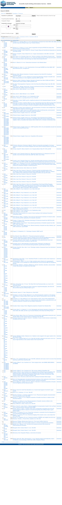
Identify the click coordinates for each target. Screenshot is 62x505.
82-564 (5, 428)
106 (4, 67)
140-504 (5, 280)
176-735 (5, 166)
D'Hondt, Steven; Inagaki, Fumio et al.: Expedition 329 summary (28, 136)
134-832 (5, 177)
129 (4, 381)
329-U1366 (6, 119)
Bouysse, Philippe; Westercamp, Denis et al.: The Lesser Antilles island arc (30, 421)
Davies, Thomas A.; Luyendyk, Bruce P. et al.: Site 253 (25, 97)
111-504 (5, 276)
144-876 (5, 254)
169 (4, 91)
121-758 (5, 285)
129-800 (5, 382)
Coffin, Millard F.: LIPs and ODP (20, 211)
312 (4, 158)
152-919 (5, 219)
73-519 (5, 42)
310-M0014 (6, 368)
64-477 (5, 150)
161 (4, 167)
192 (4, 295)
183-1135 (6, 206)
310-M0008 (6, 363)
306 (4, 292)
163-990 (5, 396)
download (59, 41)
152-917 (5, 75)
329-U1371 (6, 125)
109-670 (5, 404)
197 (4, 300)
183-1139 (6, 196)
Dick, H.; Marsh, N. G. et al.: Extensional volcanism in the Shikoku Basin (29, 62)
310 (4, 362)
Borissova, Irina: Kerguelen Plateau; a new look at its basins (27, 432)
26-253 (5, 98)
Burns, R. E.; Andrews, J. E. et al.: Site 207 (23, 392)
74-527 (5, 288)
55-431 (5, 227)
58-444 (5, 61)
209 (4, 389)
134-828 (5, 180)
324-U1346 (6, 81)
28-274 (5, 245)
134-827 (5, 182)
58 (4, 57)
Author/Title (15, 40)
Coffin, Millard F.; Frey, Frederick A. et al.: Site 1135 (25, 205)
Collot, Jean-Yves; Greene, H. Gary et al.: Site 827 (24, 181)
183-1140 (6, 79)
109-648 (5, 71)
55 (4, 100)
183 (4, 76)
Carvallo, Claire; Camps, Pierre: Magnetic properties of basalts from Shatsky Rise (32, 305)
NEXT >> (18, 38)
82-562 (5, 431)
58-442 (5, 58)
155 (4, 240)
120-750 (5, 435)
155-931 (5, 241)
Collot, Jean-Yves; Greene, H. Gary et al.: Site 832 (24, 176)
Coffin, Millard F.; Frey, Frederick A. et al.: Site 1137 (25, 200)
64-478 (5, 151)
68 (4, 338)
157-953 (5, 316)
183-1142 (6, 191)
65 (4, 84)
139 (4, 86)
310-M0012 (6, 366)
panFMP (42, 444)
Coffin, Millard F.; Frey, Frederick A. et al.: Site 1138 (25, 197)
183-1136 (6, 203)
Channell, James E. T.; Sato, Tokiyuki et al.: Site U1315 (25, 292)
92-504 (5, 273)
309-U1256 (6, 157)
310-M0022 (6, 369)
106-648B (6, 69)
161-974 (5, 169)
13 (4, 236)
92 (4, 272)
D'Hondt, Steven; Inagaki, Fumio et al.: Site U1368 (24, 112)
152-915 (5, 215)
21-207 (5, 393)
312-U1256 (6, 159)
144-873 (5, 250)
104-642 (5, 425)
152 (4, 74)
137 (4, 277)
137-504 (5, 278)
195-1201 (6, 146)
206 (4, 153)
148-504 (5, 282)
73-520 (5, 44)
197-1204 (6, 302)
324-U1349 (6, 82)
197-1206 (6, 304)
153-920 (5, 337)
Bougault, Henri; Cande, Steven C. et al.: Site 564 (24, 427)
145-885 (5, 51)
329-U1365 (6, 116)
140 (4, 279)
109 (4, 70)
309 (4, 155)
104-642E (6, 426)
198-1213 (6, 419)
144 (4, 247)
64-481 (5, 152)
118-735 (5, 164)
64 (4, 148)
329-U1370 (6, 124)
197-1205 (6, 303)
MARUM (28, 444)
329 (4, 112)
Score (2, 40)
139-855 (5, 94)
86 (4, 271)
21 (4, 392)
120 (4, 432)
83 (4, 269)
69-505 (5, 359)
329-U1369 (6, 123)
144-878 (5, 256)
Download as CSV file (24, 36)
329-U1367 (6, 121)
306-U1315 (6, 293)
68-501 (5, 339)
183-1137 (6, 77)
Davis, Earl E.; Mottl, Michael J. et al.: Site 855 (23, 93)
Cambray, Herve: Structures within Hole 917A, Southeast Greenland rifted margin (32, 376)
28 (4, 243)
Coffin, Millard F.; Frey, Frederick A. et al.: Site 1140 (25, 192)
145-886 (5, 52)
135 (4, 406)
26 (4, 97)
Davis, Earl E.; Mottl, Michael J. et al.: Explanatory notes (26, 96)
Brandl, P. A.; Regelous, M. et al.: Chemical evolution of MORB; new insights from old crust (34, 417)
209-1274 (6, 391)
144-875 (5, 252)
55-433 (5, 106)
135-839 (5, 407)
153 (4, 336)
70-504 (5, 268)
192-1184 (6, 296)
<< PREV (3, 38)
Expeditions (15, 13)
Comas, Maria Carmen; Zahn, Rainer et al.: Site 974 (25, 167)
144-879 (5, 257)
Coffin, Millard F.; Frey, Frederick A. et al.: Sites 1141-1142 (26, 188)
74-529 (5, 291)
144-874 (5, 251)
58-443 (5, 60)
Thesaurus (20, 13)
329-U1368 (6, 113)
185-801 (5, 388)
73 (4, 41)
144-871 (5, 248)
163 (4, 394)
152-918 (5, 217)
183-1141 (6, 190)
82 (4, 427)
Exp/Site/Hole (7, 40)
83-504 (5, 270)
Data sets (3, 13)
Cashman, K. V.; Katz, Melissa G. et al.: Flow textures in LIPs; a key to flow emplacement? (34, 298)
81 (4, 401)
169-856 (5, 92)
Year (11, 40)
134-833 (5, 175)
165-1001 (6, 221)
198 (4, 418)
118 (4, 56)
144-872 (5, 249)
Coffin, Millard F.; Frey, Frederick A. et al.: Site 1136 (25, 202)
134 (4, 170)
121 (4, 284)
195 (4, 145)
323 (4, 110)
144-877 (5, 255)
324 (4, 80)
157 (4, 315)
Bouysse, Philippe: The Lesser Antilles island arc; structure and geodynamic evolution (33, 422)
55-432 (5, 105)
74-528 (5, 289)
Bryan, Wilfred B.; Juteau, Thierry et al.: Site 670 (24, 403)
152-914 (5, 214)
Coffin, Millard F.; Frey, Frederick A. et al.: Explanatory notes (27, 210)
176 (4, 165)
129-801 (5, 384)
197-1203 (6, 301)
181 (4, 258)
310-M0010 (6, 364)
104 (4, 397)
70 (4, 267)
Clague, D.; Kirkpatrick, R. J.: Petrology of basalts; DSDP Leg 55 (28, 231)
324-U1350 (6, 308)
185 (4, 387)
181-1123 (6, 259)
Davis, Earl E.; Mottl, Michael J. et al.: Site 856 (23, 89)
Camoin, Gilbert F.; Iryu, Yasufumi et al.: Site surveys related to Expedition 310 (31, 370)
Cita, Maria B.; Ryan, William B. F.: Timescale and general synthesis (28, 236)
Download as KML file (33, 36)
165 (4, 220)
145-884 (5, 54)
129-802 (5, 385)
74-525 (5, 287)
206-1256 (6, 154)
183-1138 (6, 198)
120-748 (5, 433)
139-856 (5, 90)
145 (4, 50)
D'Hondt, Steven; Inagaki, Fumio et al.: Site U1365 (24, 115)
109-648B (6, 72)
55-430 (5, 103)
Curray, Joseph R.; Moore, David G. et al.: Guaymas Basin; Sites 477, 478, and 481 (32, 148)
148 (4, 281)
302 (4, 47)
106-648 (5, 68)
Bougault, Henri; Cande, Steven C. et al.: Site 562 (24, 430)
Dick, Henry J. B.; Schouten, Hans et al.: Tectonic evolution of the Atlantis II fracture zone (33, 56)
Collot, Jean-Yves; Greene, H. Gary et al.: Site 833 (24, 174)
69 (4, 264)
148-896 (5, 413)
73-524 (5, 46)
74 (4, 286)
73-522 (5, 45)
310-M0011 (6, 365)
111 (4, 274)
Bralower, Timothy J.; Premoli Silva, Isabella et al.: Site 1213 (27, 418)
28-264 (5, 244)
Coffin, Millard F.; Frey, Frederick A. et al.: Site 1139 (25, 195)
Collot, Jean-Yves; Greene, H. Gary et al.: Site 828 (24, 179)
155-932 (5, 242)
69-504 (5, 266)
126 (4, 237)
